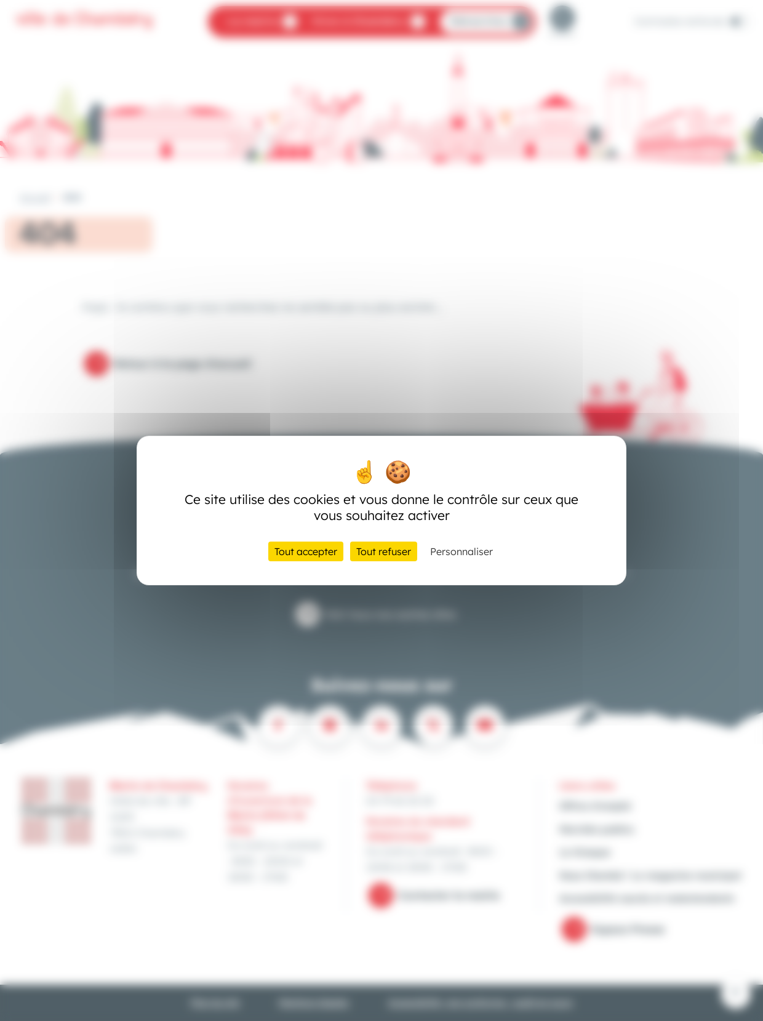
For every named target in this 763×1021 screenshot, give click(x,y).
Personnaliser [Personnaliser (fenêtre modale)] (461, 551)
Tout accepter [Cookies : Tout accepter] (305, 551)
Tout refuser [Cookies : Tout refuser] (383, 551)
